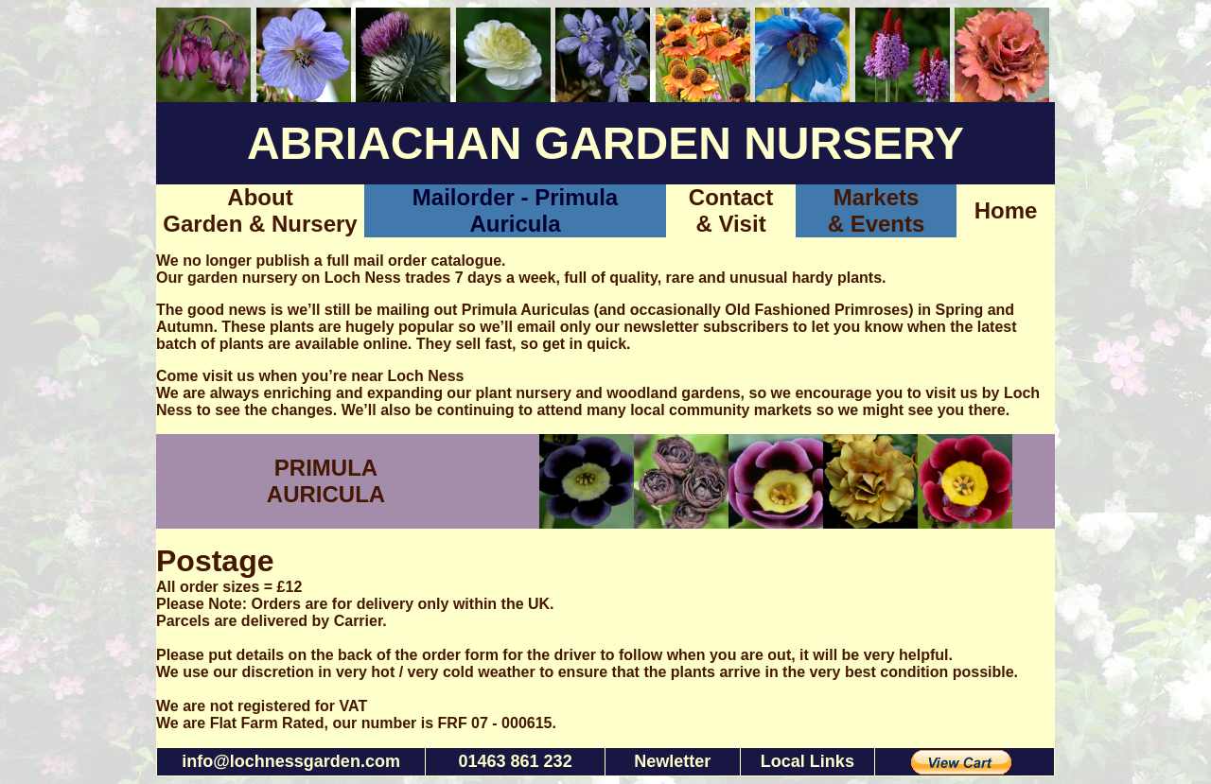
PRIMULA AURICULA (326, 481)
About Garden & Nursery (260, 210)
